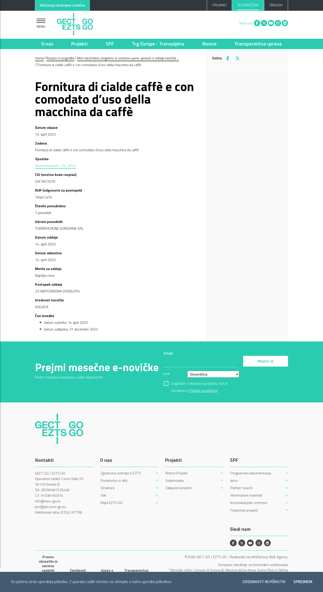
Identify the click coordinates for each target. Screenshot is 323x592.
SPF (110, 44)
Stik (103, 495)
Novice (209, 44)
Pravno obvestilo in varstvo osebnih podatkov (48, 565)
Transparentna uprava (258, 44)
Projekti (79, 44)
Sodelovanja (174, 480)
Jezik (166, 373)
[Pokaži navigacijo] (41, 23)
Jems (234, 480)
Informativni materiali (246, 495)
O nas (47, 44)
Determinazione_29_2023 (55, 165)
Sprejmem (302, 582)
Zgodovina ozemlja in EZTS (120, 473)
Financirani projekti (244, 510)
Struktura (107, 487)
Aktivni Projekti (176, 473)
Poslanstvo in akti (113, 480)
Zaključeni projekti (178, 487)
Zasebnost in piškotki (263, 582)
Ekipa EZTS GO (111, 502)
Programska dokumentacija (250, 473)
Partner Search (241, 487)
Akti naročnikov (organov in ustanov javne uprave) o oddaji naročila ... (128, 58)
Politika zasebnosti (203, 390)
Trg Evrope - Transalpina (158, 44)
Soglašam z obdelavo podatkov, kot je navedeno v (199, 384)
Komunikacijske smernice (248, 502)
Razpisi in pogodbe (60, 58)
